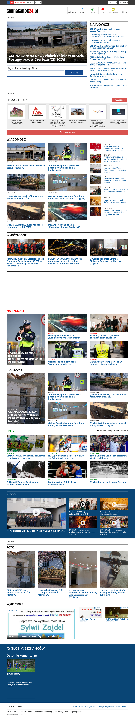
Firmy (82, 10)
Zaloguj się (113, 2)
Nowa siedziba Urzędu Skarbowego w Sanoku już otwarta (106, 75)
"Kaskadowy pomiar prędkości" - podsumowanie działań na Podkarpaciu (107, 35)
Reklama (30, 2)
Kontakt (38, 2)
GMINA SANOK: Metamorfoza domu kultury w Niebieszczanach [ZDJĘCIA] (108, 47)
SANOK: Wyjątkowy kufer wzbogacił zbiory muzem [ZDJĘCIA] (108, 52)
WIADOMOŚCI (16, 139)
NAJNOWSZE (100, 24)
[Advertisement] (24, 289)
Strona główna (78, 706)
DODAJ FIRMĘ (67, 132)
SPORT (11, 431)
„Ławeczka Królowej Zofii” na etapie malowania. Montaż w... (105, 41)
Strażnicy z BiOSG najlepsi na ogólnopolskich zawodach (109, 86)
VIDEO (11, 494)
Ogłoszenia (72, 10)
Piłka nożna (101, 431)
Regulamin (109, 706)
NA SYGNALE (16, 311)
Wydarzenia (113, 10)
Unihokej (124, 431)
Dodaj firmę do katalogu (94, 706)
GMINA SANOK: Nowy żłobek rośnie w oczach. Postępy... (106, 30)
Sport (93, 10)
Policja (103, 10)
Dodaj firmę (20, 2)
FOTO (10, 547)
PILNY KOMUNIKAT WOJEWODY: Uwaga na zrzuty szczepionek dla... (108, 64)
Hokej (109, 431)
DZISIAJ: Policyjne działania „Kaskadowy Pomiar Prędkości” (107, 58)
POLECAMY (14, 370)
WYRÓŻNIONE (17, 235)
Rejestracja (124, 2)
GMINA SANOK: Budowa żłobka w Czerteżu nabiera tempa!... (108, 81)
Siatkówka (116, 431)
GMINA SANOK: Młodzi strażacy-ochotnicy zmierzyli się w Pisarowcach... (108, 69)
